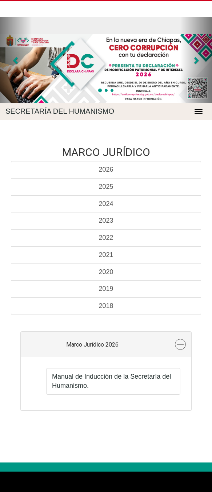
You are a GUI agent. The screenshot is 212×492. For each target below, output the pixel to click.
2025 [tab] (106, 186)
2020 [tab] (106, 272)
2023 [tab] (106, 220)
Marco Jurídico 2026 (92, 344)
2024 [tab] (106, 203)
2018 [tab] (106, 305)
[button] (16, 60)
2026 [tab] (106, 169)
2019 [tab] (106, 288)
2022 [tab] (106, 237)
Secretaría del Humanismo (59, 111)
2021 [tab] (106, 254)
